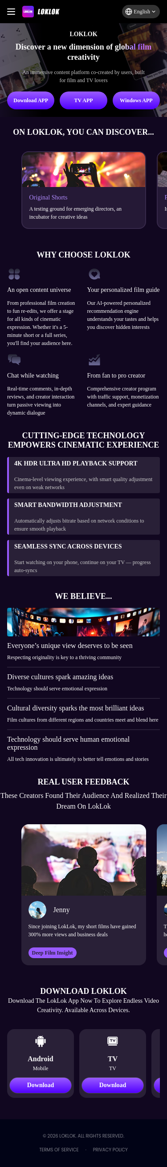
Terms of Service (59, 1149)
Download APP (30, 100)
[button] (141, 11)
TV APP (83, 100)
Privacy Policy (110, 1149)
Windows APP (136, 100)
